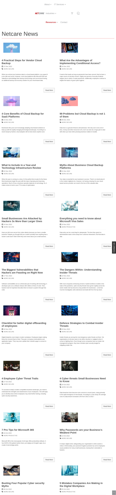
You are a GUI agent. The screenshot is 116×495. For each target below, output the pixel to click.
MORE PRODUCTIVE (68, 128)
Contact (98, 4)
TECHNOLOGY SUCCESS (70, 325)
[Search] (111, 4)
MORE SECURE (9, 35)
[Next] (111, 415)
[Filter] (105, 4)
